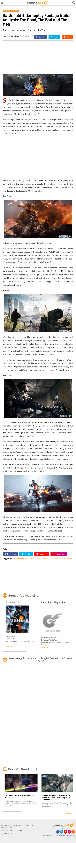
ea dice (31, 559)
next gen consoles (50, 559)
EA (26, 559)
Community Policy (6, 827)
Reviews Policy (28, 825)
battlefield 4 (19, 559)
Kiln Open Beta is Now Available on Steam (19, 797)
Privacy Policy (16, 825)
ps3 (63, 559)
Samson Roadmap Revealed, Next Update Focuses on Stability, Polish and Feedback (56, 797)
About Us (13, 830)
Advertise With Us (6, 833)
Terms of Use (5, 825)
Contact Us (4, 830)
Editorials (14, 11)
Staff (20, 830)
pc (60, 559)
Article (6, 11)
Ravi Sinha (15, 36)
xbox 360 (69, 559)
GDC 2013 (38, 559)
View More (9, 646)
